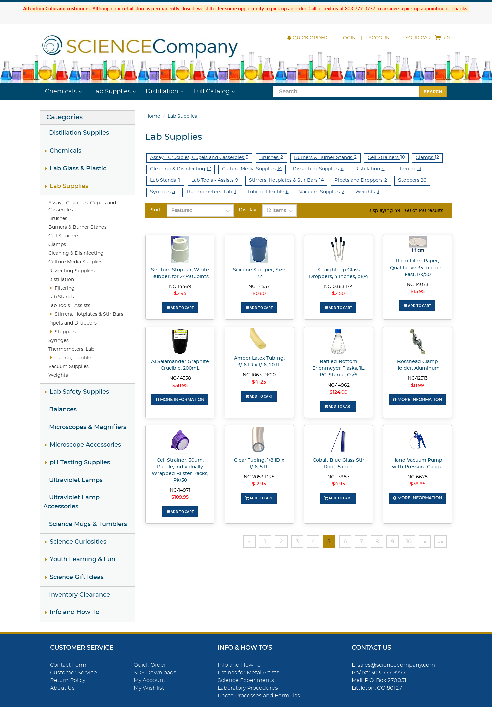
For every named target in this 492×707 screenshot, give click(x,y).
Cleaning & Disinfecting (76, 253)
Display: (248, 210)
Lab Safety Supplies (79, 392)
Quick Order (307, 38)
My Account (149, 680)
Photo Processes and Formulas (259, 695)
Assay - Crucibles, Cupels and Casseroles (199, 157)
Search (433, 91)
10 (409, 541)
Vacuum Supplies (68, 366)
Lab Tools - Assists (69, 305)
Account (380, 38)
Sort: (156, 210)
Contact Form (68, 665)
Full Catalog (211, 92)
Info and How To (74, 612)
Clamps (57, 244)
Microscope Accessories (85, 445)
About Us (62, 688)
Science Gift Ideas (77, 577)
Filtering (65, 288)
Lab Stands (61, 297)
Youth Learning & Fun (82, 559)
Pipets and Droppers (72, 323)
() (428, 38)
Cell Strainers (63, 236)
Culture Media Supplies (75, 262)
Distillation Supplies (79, 133)
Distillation (162, 92)
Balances (63, 410)
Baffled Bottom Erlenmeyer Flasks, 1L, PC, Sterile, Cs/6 (338, 368)
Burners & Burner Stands (77, 227)
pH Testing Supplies (80, 463)
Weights (58, 375)
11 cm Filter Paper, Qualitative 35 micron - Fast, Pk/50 (417, 268)
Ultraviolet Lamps (76, 480)
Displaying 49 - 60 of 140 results (405, 210)
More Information (180, 400)
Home (152, 116)
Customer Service (73, 672)
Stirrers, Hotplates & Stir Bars (89, 314)
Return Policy (67, 680)
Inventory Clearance (79, 595)
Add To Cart (180, 307)
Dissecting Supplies (71, 271)
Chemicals (61, 92)
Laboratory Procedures (248, 688)
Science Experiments (246, 680)
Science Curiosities (78, 542)
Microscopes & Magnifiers (87, 427)
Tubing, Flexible (73, 358)
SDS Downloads (155, 672)
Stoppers (65, 332)
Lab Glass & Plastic (78, 169)
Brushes (57, 218)
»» (440, 541)
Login (348, 38)
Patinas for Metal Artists (248, 672)
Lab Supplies (111, 92)
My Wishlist (149, 688)
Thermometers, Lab (71, 349)
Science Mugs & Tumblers (88, 524)
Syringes (58, 340)
